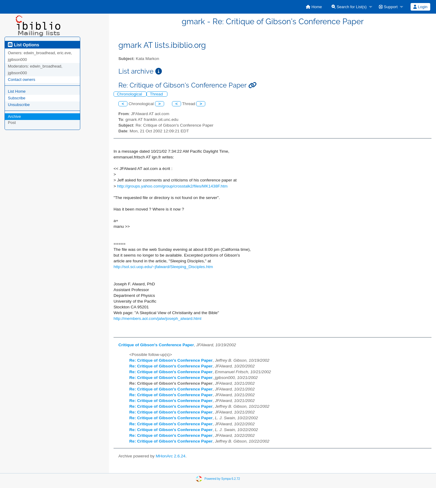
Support (388, 7)
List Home (17, 91)
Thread (157, 94)
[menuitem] (314, 7)
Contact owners (21, 79)
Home (314, 7)
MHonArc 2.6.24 (170, 456)
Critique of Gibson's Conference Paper (156, 345)
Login (420, 7)
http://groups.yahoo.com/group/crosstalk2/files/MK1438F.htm (172, 186)
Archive (14, 116)
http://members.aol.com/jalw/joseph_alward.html (157, 318)
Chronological (130, 94)
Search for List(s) (349, 7)
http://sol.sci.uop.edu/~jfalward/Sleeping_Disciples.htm (163, 266)
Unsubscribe (19, 104)
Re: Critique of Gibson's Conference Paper (171, 360)
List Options (23, 44)
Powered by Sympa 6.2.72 (222, 478)
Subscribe (16, 98)
